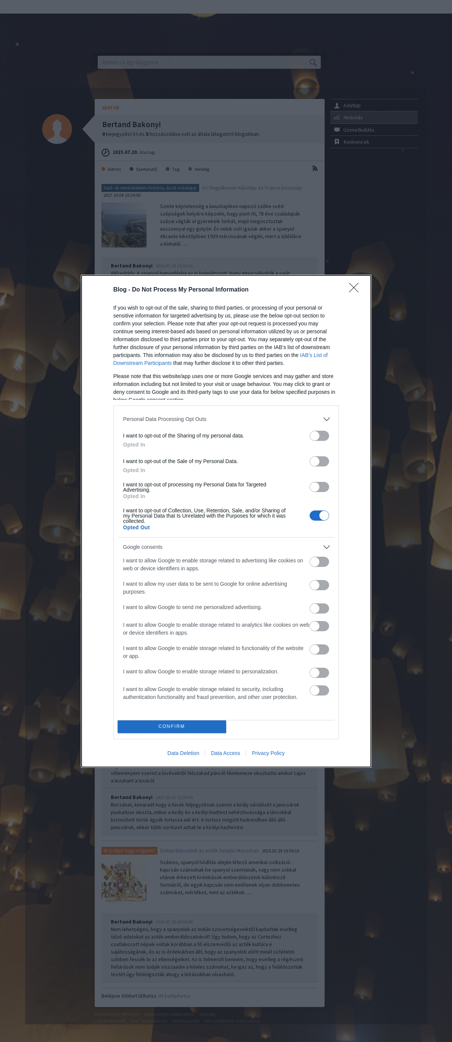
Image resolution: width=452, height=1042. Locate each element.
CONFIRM (172, 726)
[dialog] (226, 521)
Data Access (225, 753)
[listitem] (226, 419)
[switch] (319, 436)
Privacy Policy (268, 753)
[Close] (356, 290)
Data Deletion (184, 753)
